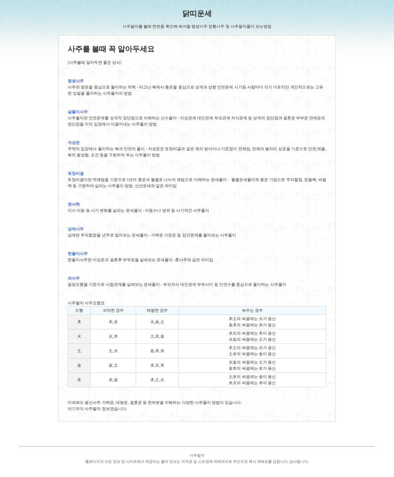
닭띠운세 (197, 14)
